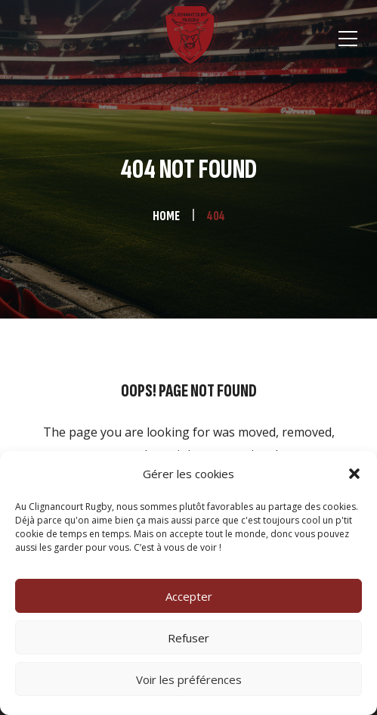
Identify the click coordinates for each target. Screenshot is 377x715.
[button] (354, 473)
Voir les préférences (189, 679)
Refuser (188, 637)
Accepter (188, 596)
